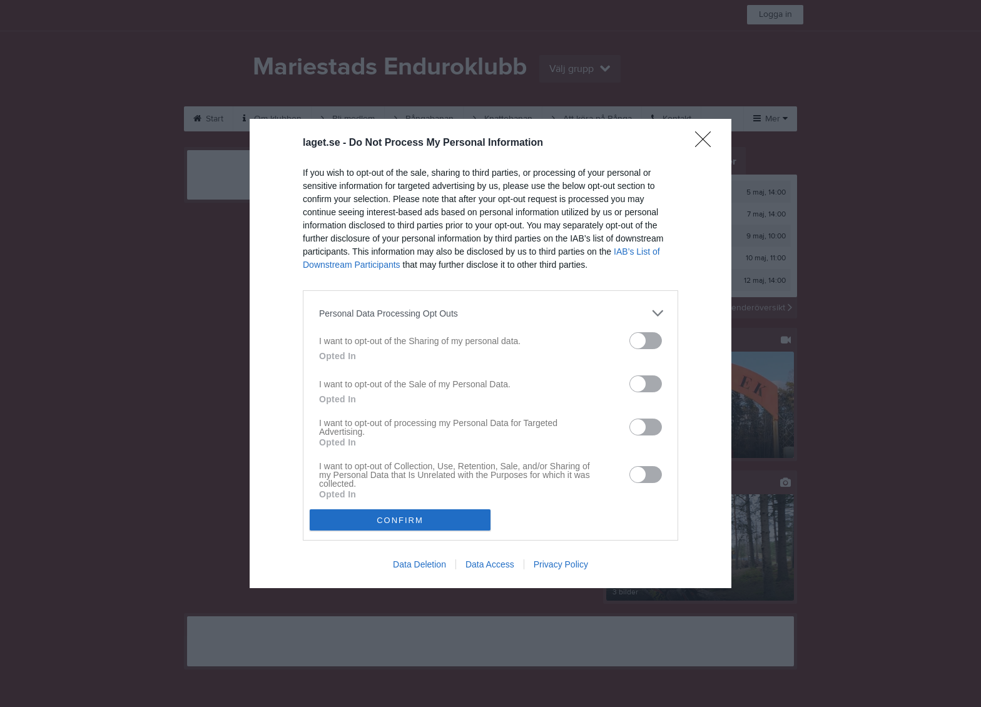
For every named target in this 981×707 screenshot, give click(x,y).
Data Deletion (419, 564)
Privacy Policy (561, 564)
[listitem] (490, 313)
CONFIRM (400, 520)
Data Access (489, 564)
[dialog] (490, 353)
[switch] (645, 340)
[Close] (707, 143)
